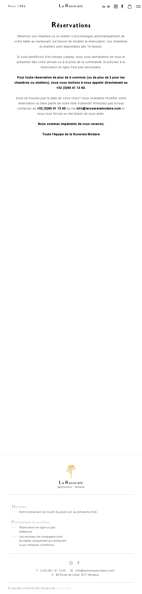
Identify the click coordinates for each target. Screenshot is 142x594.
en (103, 6)
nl (108, 6)
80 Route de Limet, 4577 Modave (74, 574)
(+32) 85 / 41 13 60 (50, 570)
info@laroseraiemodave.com (92, 570)
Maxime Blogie (63, 588)
